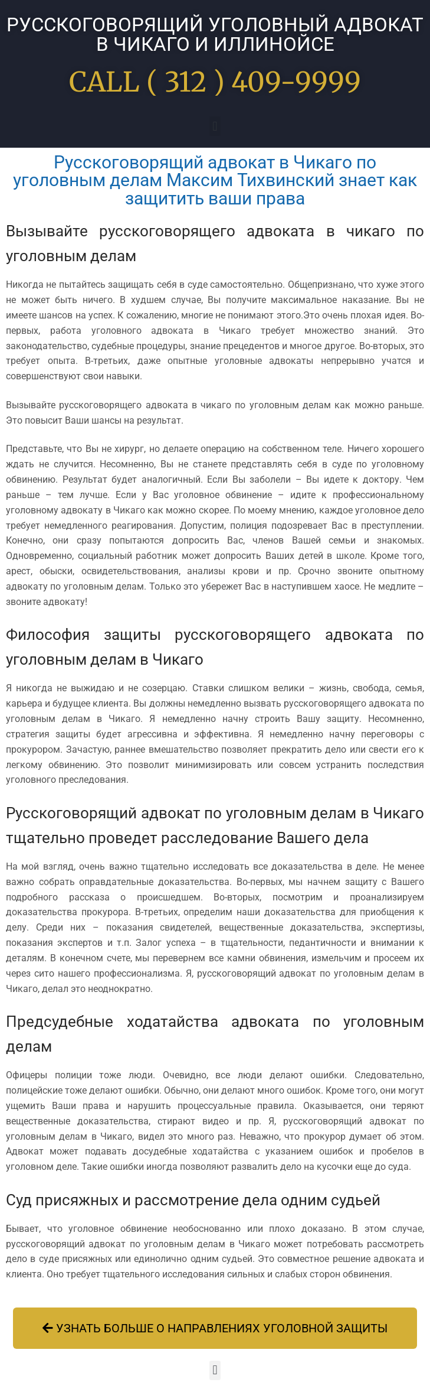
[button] (215, 126)
